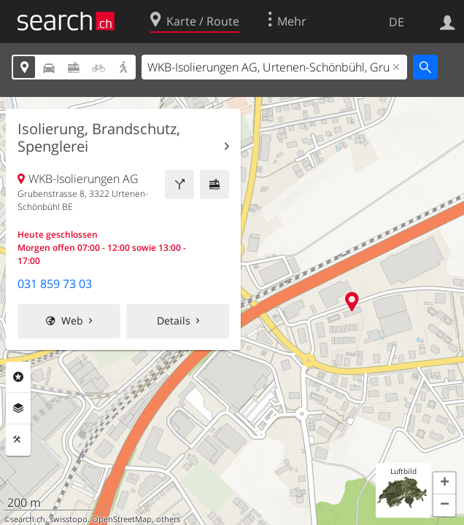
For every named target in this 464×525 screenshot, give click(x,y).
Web (72, 320)
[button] (444, 483)
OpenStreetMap (122, 519)
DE (396, 22)
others (168, 519)
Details (173, 320)
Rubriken (18, 377)
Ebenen (18, 408)
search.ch (27, 519)
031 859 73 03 (55, 284)
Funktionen (18, 439)
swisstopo (69, 519)
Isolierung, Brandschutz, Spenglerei (99, 137)
